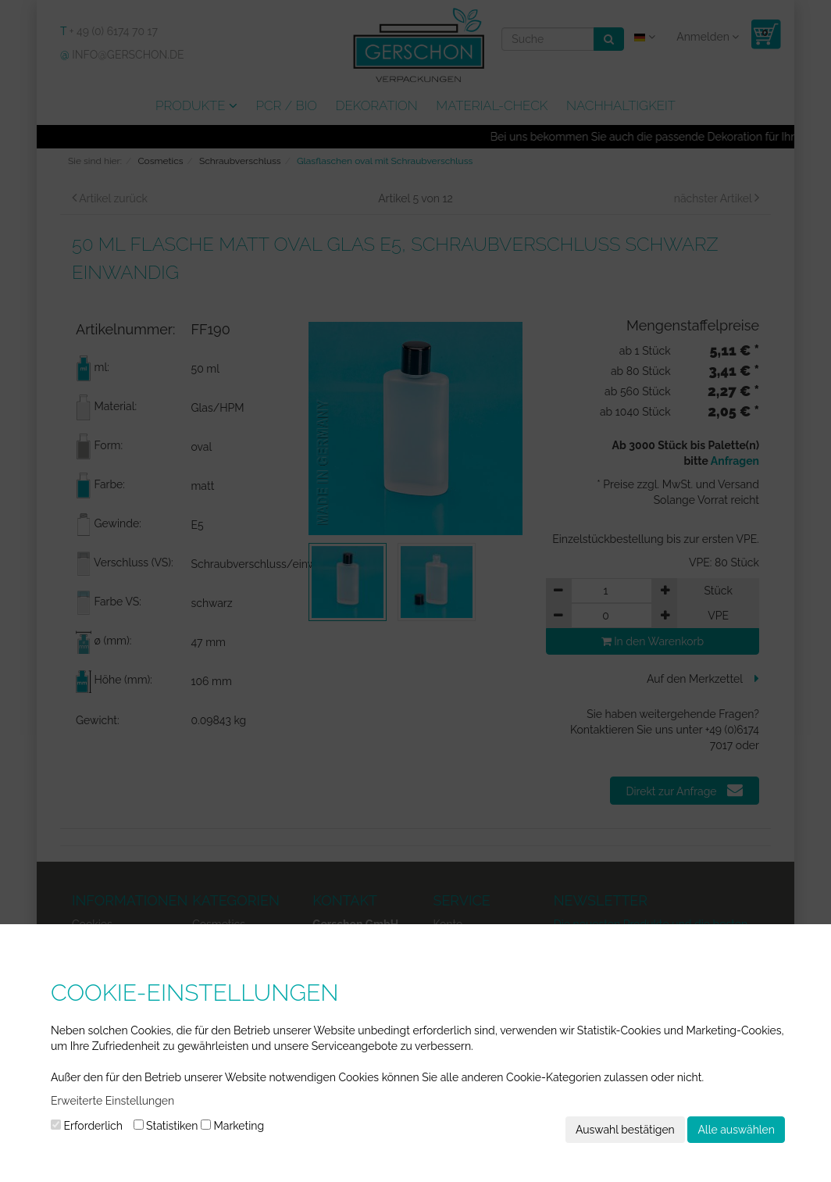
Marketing (232, 1126)
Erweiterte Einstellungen (112, 1101)
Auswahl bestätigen (625, 1129)
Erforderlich (87, 1126)
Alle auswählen (736, 1129)
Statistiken (166, 1126)
